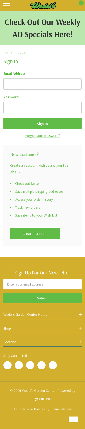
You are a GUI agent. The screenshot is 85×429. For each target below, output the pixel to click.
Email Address (14, 73)
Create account (35, 233)
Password (11, 97)
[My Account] (70, 5)
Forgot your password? (42, 135)
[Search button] (16, 5)
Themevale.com (61, 409)
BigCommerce (42, 398)
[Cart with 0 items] (79, 5)
